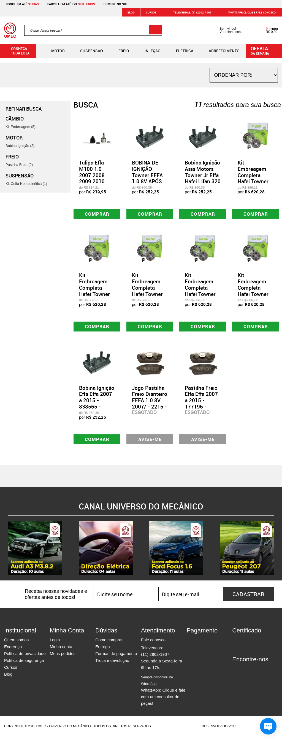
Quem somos (16, 643)
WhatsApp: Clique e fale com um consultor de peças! (163, 694)
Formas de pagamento (116, 657)
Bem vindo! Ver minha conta (225, 30)
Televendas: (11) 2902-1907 (189, 12)
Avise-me (150, 442)
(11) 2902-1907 (155, 658)
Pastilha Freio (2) (19, 165)
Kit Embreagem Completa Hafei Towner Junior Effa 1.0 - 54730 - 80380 (255, 181)
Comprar (97, 214)
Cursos (151, 12)
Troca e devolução (112, 664)
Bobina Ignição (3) (20, 146)
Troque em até (21, 4)
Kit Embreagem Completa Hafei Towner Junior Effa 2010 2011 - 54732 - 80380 (255, 295)
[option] (35, 551)
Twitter (255, 673)
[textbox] (93, 30)
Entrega (102, 650)
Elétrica (180, 51)
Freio (119, 51)
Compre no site (116, 4)
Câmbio (15, 118)
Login (55, 643)
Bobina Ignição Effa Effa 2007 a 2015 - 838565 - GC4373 (96, 403)
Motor (53, 51)
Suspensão (87, 51)
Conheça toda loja (16, 51)
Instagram (246, 673)
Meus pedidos (62, 657)
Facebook (236, 673)
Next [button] (278, 552)
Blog (131, 12)
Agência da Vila (247, 730)
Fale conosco (153, 643)
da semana (265, 50)
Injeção (148, 51)
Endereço (13, 650)
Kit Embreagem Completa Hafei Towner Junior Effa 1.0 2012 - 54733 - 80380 (150, 295)
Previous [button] (4, 552)
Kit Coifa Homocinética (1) (26, 184)
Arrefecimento (220, 51)
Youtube (265, 673)
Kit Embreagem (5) (21, 127)
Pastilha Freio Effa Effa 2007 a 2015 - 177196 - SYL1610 (201, 403)
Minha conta (61, 650)
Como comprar (109, 643)
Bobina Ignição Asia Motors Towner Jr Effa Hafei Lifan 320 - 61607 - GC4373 (203, 178)
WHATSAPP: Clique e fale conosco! (249, 12)
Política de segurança (24, 664)
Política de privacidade (25, 657)
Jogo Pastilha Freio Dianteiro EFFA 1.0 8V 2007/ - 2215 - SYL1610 (149, 403)
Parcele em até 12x (71, 4)
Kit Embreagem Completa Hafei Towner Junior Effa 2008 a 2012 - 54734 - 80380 (202, 295)
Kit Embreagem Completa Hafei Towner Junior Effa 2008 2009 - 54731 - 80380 (96, 295)
